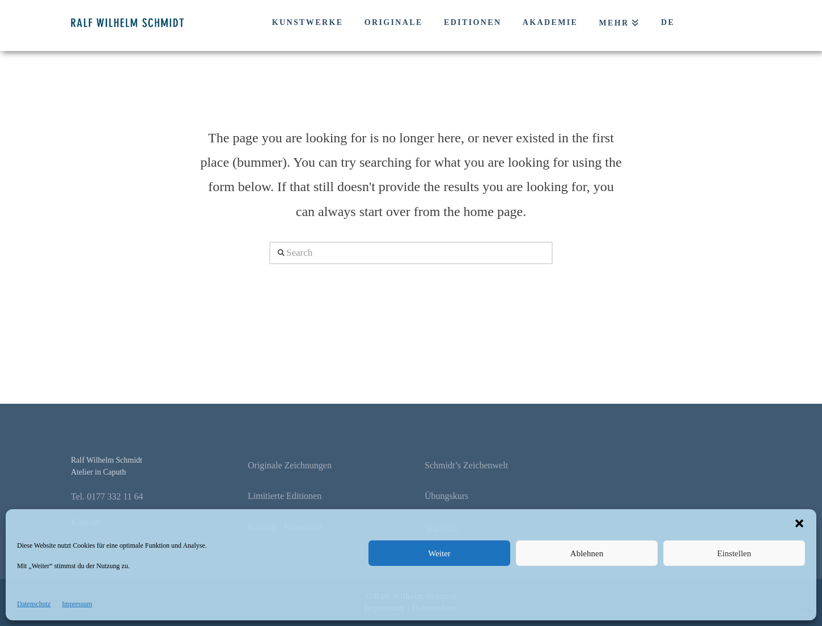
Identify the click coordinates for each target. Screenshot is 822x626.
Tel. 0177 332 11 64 (107, 496)
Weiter (439, 553)
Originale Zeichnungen (290, 465)
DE (668, 22)
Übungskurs (446, 496)
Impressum (77, 604)
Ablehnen (586, 553)
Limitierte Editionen (284, 496)
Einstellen (734, 553)
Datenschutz (33, 604)
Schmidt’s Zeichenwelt (466, 465)
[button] (799, 523)
